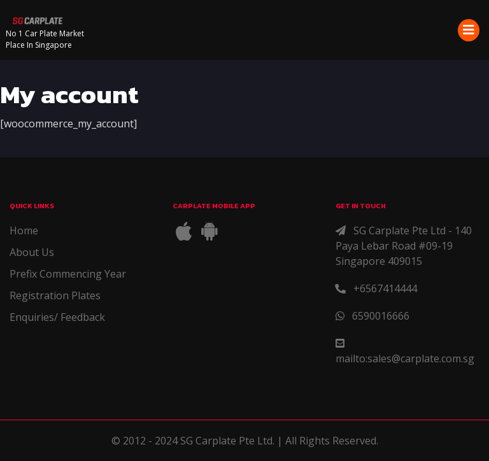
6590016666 (380, 316)
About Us (32, 252)
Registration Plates (55, 295)
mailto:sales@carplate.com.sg (405, 358)
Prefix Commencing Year (68, 274)
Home (24, 230)
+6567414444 (385, 288)
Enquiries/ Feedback (57, 317)
